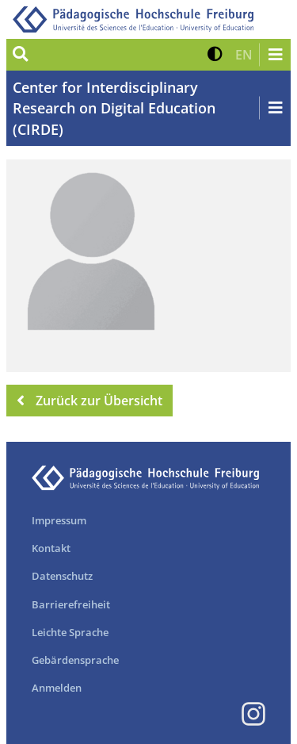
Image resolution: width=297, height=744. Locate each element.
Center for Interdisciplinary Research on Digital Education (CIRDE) (114, 108)
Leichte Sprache (70, 632)
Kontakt (51, 548)
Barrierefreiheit (71, 604)
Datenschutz (62, 576)
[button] (215, 55)
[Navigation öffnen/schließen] (275, 55)
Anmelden (57, 688)
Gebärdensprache (75, 660)
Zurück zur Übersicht (89, 400)
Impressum (59, 520)
